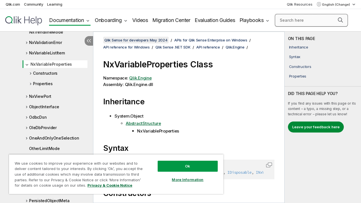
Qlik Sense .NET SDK (172, 47)
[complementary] (323, 117)
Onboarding (108, 20)
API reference (208, 47)
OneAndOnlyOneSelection (54, 138)
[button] (340, 20)
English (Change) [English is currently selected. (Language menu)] (336, 4)
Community (33, 4)
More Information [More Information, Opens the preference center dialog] (183, 175)
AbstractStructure (143, 123)
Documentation (66, 20)
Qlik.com (13, 4)
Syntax (295, 56)
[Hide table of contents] (89, 41)
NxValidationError (45, 42)
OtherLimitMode (44, 148)
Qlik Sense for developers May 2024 (136, 40)
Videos (140, 20)
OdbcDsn (38, 117)
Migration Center (171, 20)
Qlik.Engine (235, 47)
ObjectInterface (44, 106)
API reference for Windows (126, 47)
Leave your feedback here (316, 127)
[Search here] (311, 20)
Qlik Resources (299, 4)
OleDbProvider (43, 127)
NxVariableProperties (51, 64)
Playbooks (251, 20)
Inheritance (298, 47)
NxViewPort (40, 96)
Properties (43, 83)
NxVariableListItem (47, 52)
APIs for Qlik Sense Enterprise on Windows (210, 40)
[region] (113, 172)
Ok (183, 162)
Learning (54, 4)
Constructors (45, 73)
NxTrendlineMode (46, 32)
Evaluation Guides (215, 20)
